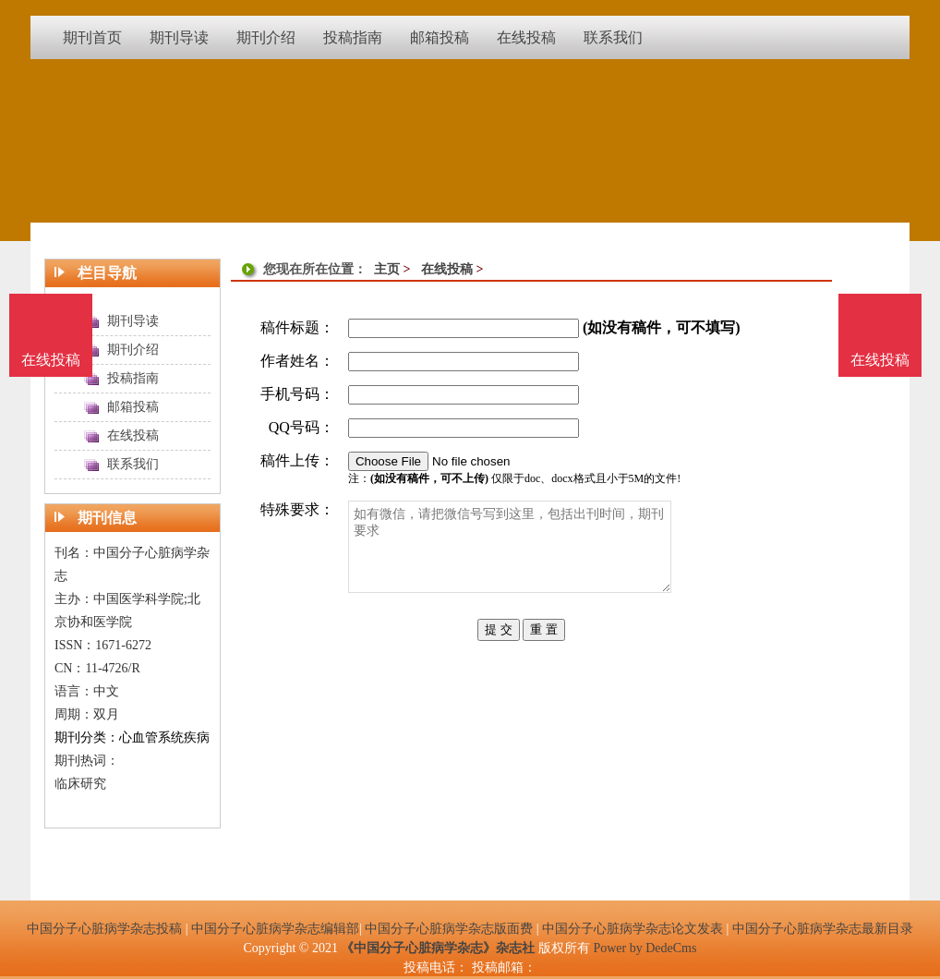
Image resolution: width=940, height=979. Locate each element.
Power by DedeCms (644, 948)
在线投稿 (447, 269)
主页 (387, 269)
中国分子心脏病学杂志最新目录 (822, 929)
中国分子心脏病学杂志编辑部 (275, 929)
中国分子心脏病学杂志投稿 (104, 929)
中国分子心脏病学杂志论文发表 (632, 929)
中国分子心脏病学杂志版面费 (449, 929)
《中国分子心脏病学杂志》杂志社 (438, 948)
